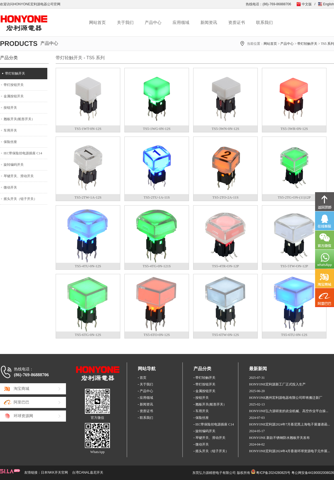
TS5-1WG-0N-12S (157, 129)
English (328, 4)
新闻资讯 (208, 22)
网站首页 (97, 22)
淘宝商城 (21, 389)
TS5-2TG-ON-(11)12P (294, 197)
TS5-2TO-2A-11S (225, 197)
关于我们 (125, 22)
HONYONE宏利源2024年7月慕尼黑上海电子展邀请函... (289, 424)
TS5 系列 (327, 44)
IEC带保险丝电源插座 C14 (23, 153)
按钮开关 (10, 108)
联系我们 (264, 22)
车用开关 (10, 130)
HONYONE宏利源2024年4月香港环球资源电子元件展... (289, 451)
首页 (143, 378)
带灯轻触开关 (307, 44)
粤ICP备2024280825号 (273, 473)
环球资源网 (23, 416)
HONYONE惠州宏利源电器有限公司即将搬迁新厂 (285, 398)
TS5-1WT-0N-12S (88, 129)
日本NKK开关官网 (54, 472)
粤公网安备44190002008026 (312, 473)
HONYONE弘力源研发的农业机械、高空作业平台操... (288, 411)
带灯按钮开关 (14, 85)
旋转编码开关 (14, 165)
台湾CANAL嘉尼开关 (87, 472)
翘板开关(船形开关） (19, 119)
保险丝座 (10, 142)
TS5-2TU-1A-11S (157, 197)
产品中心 (153, 22)
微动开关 (10, 187)
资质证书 (236, 22)
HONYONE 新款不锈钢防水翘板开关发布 (279, 438)
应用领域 (181, 22)
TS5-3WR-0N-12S (294, 129)
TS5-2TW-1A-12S (88, 197)
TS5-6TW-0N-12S (225, 335)
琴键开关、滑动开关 (19, 176)
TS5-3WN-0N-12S (225, 129)
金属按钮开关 (14, 96)
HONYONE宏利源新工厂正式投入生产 (277, 384)
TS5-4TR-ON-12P (225, 266)
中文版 (307, 4)
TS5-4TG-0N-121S (157, 266)
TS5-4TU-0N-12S (88, 266)
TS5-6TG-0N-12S (88, 335)
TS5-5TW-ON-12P (294, 266)
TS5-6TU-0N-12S (294, 335)
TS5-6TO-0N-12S (157, 335)
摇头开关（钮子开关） (20, 199)
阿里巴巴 (21, 402)
